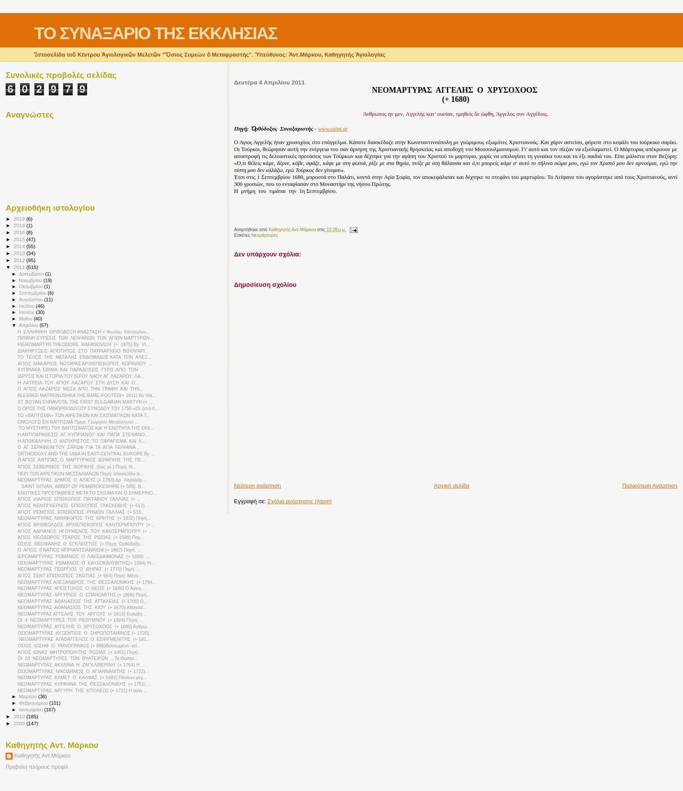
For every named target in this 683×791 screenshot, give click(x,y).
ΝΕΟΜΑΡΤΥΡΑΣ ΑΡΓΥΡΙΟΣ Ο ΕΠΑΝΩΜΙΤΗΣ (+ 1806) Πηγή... (83, 594)
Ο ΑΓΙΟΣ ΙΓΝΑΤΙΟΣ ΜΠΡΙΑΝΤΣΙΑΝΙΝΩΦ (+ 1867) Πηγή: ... (79, 549)
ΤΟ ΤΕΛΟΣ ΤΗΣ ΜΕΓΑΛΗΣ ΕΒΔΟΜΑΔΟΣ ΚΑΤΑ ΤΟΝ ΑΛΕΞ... (84, 357)
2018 (20, 225)
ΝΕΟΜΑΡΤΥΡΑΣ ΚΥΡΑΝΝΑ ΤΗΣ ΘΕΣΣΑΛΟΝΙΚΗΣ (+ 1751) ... (84, 684)
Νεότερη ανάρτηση (257, 485)
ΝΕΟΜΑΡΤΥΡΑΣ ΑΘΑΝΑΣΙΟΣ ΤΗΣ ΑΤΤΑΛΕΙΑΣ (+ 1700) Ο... (82, 601)
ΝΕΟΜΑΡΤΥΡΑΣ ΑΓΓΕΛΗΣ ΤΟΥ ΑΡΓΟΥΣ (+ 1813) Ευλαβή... (81, 613)
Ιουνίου (27, 312)
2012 (20, 260)
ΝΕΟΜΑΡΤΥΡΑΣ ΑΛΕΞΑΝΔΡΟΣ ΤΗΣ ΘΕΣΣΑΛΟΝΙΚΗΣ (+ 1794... (86, 582)
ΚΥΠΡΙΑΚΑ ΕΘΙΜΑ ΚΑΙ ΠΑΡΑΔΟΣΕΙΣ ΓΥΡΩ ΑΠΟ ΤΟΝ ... (80, 369)
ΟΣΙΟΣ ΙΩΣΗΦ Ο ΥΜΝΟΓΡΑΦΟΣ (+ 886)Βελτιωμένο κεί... (79, 645)
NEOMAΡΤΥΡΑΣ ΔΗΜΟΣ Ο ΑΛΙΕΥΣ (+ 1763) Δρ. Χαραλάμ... (81, 479)
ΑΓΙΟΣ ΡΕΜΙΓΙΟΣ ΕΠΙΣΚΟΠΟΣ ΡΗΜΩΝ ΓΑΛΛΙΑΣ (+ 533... (81, 512)
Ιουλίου (27, 306)
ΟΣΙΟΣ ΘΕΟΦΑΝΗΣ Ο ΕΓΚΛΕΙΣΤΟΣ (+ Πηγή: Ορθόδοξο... (80, 543)
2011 (20, 267)
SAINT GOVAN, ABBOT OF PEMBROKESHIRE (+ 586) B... (81, 486)
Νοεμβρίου (31, 280)
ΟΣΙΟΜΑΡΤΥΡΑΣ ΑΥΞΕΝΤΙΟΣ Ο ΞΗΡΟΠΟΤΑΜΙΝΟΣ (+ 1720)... (85, 633)
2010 (20, 716)
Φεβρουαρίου (34, 703)
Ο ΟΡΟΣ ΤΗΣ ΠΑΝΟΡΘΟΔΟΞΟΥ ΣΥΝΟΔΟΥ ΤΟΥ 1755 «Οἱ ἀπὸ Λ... (88, 408)
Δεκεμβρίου (32, 273)
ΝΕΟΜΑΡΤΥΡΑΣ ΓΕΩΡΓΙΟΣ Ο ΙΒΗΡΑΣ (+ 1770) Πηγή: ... (78, 569)
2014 (20, 246)
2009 (20, 723)
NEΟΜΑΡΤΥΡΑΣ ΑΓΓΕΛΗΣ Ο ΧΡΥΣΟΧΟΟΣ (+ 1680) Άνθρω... (84, 626)
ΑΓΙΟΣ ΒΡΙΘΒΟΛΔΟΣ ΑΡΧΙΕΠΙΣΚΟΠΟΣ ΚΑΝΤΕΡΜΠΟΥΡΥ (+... (85, 524)
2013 (20, 253)
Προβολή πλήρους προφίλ (37, 767)
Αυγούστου (31, 299)
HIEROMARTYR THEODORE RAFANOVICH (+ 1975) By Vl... (83, 344)
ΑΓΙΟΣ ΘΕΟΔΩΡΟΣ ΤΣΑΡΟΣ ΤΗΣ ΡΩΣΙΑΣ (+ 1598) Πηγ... (80, 537)
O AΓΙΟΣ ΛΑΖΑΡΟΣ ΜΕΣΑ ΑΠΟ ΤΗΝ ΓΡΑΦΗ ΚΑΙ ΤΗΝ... (80, 388)
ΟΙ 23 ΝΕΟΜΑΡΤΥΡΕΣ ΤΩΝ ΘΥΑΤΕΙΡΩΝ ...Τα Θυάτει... (77, 658)
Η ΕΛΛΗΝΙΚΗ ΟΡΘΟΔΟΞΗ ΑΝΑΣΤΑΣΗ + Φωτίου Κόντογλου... (83, 331)
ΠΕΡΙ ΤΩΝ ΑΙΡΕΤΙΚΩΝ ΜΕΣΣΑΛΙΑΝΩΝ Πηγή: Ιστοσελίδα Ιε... (80, 473)
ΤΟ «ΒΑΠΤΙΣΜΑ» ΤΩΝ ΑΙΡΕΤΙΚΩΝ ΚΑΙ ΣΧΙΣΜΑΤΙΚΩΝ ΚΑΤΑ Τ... (83, 415)
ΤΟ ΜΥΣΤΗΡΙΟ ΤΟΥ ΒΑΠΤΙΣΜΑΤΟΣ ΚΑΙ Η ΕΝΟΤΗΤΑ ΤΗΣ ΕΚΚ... (85, 428)
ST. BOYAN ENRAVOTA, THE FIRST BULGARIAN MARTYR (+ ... (84, 401)
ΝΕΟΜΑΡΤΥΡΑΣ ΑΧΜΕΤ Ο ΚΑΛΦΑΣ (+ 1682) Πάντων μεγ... (82, 677)
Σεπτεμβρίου (33, 293)
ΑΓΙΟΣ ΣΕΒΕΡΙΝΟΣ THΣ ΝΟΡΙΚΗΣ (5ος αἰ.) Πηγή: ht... (76, 466)
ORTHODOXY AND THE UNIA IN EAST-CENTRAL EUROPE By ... (86, 453)
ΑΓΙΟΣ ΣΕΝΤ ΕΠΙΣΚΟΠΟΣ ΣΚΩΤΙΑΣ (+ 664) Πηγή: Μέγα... (79, 575)
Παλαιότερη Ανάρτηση (649, 485)
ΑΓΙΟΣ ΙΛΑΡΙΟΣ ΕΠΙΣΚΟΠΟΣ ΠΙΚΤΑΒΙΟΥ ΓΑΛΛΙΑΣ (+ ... (78, 499)
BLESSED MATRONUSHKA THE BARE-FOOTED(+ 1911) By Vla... (86, 395)
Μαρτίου (28, 696)
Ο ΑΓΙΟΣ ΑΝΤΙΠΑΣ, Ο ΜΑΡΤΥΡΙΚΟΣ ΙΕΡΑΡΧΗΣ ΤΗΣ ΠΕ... (81, 459)
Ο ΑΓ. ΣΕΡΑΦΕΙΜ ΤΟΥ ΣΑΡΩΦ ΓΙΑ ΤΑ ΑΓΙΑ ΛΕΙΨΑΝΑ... (78, 447)
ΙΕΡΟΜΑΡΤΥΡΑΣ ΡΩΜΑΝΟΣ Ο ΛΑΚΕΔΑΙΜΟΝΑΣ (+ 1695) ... (83, 556)
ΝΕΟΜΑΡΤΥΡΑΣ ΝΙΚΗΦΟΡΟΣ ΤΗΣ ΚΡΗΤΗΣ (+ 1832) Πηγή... (84, 518)
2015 (20, 239)
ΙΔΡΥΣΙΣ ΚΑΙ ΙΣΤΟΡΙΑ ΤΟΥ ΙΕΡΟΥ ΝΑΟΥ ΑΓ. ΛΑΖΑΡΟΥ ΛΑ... (80, 376)
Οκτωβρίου (31, 286)
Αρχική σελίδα (451, 485)
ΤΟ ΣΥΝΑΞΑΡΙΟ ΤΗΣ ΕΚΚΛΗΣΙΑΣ (155, 33)
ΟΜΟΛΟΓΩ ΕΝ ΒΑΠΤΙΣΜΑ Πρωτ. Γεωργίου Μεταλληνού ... (78, 421)
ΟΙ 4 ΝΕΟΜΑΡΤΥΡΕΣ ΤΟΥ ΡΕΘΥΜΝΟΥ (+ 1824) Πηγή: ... (80, 620)
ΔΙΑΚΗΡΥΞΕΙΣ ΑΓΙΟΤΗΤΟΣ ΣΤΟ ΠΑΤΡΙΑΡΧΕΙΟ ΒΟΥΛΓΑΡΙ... (83, 350)
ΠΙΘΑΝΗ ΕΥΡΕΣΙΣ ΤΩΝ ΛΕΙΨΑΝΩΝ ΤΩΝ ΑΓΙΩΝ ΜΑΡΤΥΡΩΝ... (85, 337)
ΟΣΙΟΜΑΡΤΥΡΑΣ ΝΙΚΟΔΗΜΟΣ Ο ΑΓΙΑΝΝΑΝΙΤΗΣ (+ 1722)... (83, 671)
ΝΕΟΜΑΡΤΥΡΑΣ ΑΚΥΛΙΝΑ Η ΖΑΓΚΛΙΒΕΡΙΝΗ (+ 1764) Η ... (81, 664)
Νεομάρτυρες (264, 235)
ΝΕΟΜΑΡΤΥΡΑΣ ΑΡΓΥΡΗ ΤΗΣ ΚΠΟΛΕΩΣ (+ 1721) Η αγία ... (82, 690)
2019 (20, 219)
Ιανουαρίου (31, 709)
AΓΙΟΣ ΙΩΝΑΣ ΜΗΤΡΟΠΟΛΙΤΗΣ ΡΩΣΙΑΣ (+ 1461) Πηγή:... (80, 652)
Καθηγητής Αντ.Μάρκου (42, 756)
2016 (20, 232)
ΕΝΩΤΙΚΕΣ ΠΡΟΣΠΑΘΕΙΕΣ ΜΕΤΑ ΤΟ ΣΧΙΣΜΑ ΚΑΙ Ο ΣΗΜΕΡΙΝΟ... (87, 492)
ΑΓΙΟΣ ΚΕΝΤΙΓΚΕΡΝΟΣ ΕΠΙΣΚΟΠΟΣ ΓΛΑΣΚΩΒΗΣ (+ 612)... (83, 505)
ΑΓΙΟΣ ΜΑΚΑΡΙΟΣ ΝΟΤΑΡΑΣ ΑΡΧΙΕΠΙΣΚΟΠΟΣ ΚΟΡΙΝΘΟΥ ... (84, 363)
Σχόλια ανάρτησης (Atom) (299, 501)
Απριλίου (29, 325)
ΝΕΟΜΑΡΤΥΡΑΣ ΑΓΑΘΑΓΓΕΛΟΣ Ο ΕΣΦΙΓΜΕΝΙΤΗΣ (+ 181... (83, 639)
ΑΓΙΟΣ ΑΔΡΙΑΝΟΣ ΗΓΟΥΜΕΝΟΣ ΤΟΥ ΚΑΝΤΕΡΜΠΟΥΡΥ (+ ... (84, 531)
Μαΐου (26, 318)
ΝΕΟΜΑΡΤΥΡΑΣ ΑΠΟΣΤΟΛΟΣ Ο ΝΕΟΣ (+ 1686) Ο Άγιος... (81, 588)
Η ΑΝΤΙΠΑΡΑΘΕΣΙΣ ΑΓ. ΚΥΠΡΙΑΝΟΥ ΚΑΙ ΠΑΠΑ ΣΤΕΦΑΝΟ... (83, 434)
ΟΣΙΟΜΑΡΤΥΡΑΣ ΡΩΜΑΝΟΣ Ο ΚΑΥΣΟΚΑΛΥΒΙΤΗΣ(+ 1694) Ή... (86, 562)
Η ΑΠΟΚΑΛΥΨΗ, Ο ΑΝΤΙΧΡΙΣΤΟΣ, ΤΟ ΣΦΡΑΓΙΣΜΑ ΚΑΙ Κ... (81, 441)
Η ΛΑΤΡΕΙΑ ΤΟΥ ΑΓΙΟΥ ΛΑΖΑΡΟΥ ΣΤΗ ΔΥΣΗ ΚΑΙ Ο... (78, 382)
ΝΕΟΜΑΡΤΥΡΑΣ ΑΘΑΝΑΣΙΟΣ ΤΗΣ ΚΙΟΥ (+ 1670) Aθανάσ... (82, 607)
